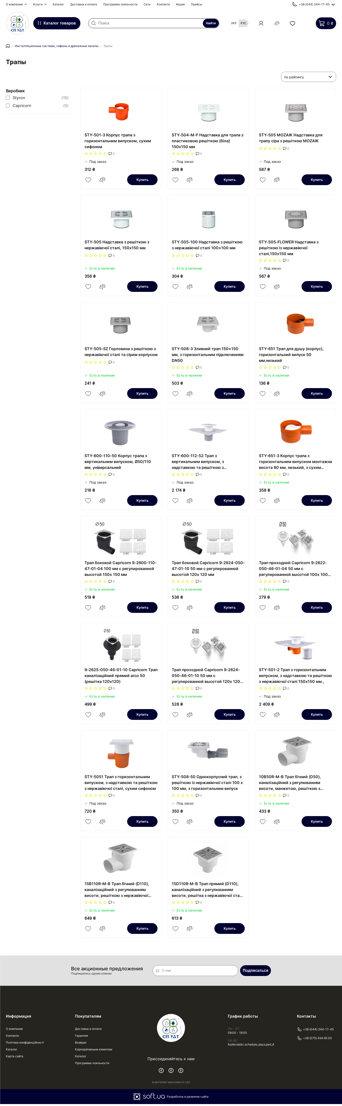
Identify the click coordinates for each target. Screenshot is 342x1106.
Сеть (147, 4)
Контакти (163, 4)
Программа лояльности (120, 4)
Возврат (80, 1044)
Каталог (58, 4)
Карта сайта (14, 1058)
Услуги (38, 4)
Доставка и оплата (83, 4)
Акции (180, 4)
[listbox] (308, 77)
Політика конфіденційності (25, 1044)
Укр (234, 23)
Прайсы (196, 4)
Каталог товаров (60, 23)
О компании (15, 4)
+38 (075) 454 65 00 (314, 1040)
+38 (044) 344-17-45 (315, 1031)
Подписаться (256, 972)
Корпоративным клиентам (93, 1051)
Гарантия (81, 1037)
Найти (210, 23)
